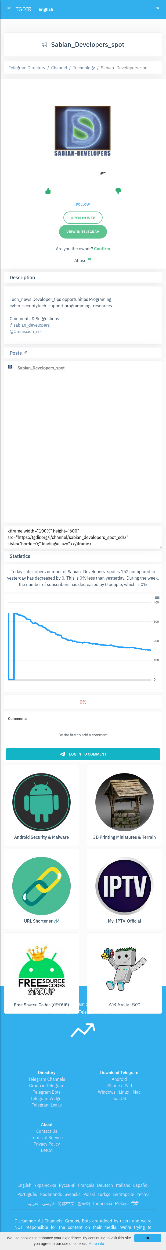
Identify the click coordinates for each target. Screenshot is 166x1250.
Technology (84, 67)
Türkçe (104, 1194)
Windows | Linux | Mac (119, 1092)
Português (27, 1194)
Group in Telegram (46, 1085)
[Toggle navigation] (157, 9)
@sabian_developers (30, 325)
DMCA (47, 1150)
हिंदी (134, 1203)
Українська (45, 1185)
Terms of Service (47, 1137)
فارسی (48, 1203)
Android (119, 1079)
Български (123, 1194)
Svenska (73, 1194)
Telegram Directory (27, 67)
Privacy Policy (47, 1144)
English (24, 1185)
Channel (59, 67)
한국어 (83, 1203)
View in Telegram (83, 231)
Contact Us (46, 1131)
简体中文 (66, 1203)
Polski (89, 1194)
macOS (119, 1098)
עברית (143, 1194)
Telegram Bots (46, 1092)
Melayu (122, 1203)
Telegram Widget (47, 1098)
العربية (33, 1203)
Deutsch (105, 1185)
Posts (16, 353)
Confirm (102, 248)
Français (86, 1185)
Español (141, 1185)
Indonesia (102, 1203)
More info (96, 1243)
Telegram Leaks (47, 1105)
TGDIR (23, 9)
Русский (67, 1185)
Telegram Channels (46, 1079)
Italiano (123, 1185)
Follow (83, 204)
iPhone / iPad (119, 1085)
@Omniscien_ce (25, 331)
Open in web (83, 218)
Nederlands (50, 1194)
